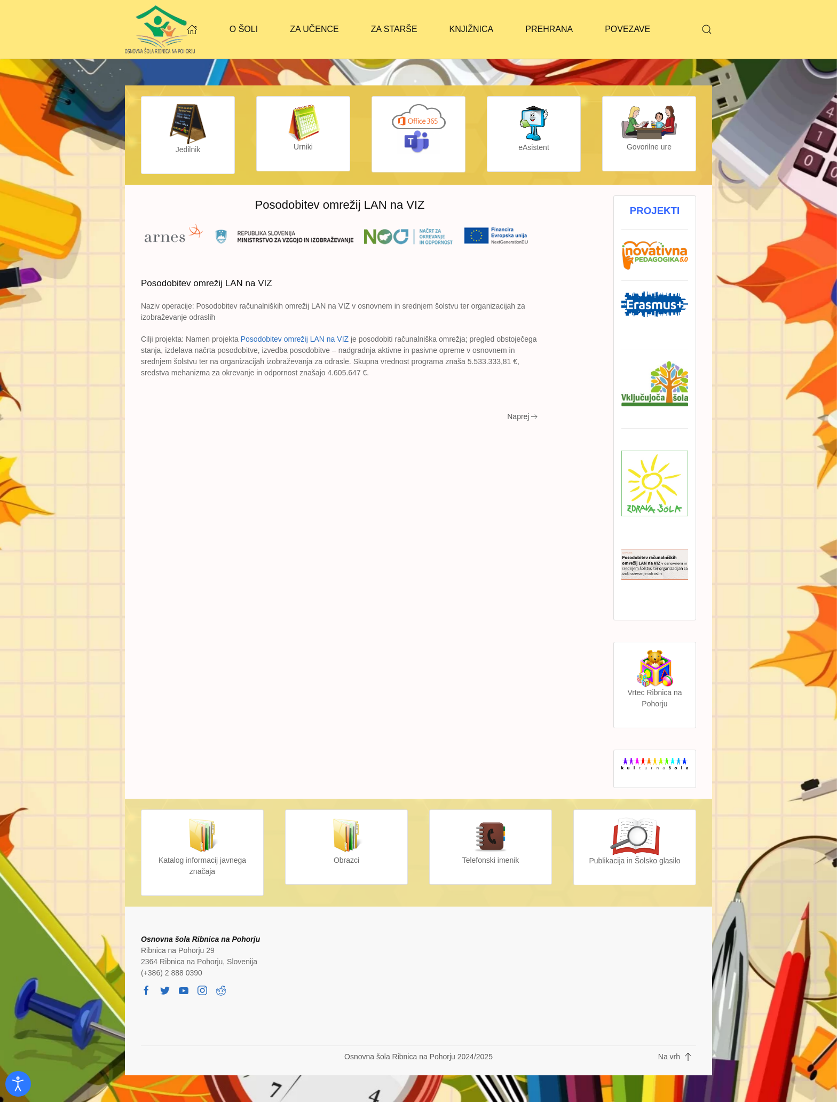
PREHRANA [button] (549, 29)
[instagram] (202, 989)
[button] (706, 29)
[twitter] (165, 989)
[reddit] (221, 989)
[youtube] (183, 989)
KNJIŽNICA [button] (471, 29)
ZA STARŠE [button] (394, 29)
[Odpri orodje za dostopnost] (18, 1084)
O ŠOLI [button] (244, 29)
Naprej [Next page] (522, 416)
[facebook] (146, 989)
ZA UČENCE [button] (314, 29)
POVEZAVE (627, 29)
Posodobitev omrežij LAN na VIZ (295, 339)
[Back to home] (160, 29)
